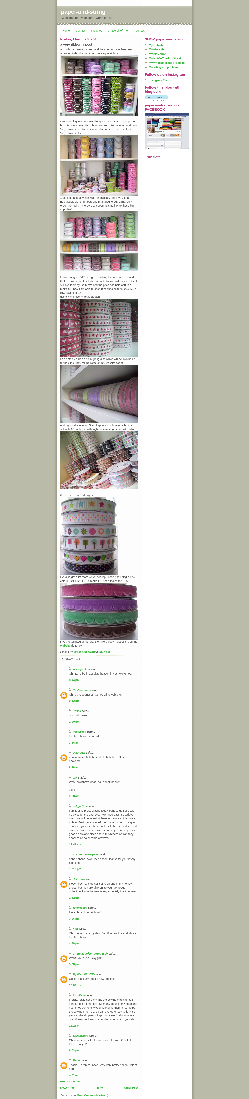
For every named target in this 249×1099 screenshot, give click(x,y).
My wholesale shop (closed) (167, 62)
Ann (75, 928)
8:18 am (74, 767)
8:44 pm (74, 680)
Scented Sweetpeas (86, 854)
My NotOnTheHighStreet (165, 58)
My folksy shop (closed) (164, 67)
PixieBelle (79, 995)
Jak (75, 777)
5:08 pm (74, 964)
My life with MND (84, 974)
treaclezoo (79, 731)
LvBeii (77, 711)
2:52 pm (74, 897)
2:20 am (74, 721)
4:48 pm (74, 943)
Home (66, 30)
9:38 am (74, 796)
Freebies (96, 30)
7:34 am (74, 742)
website (65, 645)
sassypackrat (81, 669)
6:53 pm (74, 1050)
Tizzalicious (80, 1035)
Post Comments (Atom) (92, 1095)
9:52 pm (74, 700)
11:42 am (75, 844)
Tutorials (139, 30)
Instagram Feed (159, 80)
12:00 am (75, 985)
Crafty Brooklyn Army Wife (90, 953)
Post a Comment (71, 1081)
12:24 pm (75, 1025)
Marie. (77, 1060)
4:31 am (74, 1075)
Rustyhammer (82, 690)
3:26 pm (74, 918)
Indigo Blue (80, 806)
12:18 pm (75, 869)
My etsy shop (158, 53)
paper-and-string (83, 12)
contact (80, 30)
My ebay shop (158, 49)
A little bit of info (118, 30)
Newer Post (67, 1087)
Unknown (79, 752)
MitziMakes (80, 907)
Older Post (131, 1087)
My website (156, 45)
